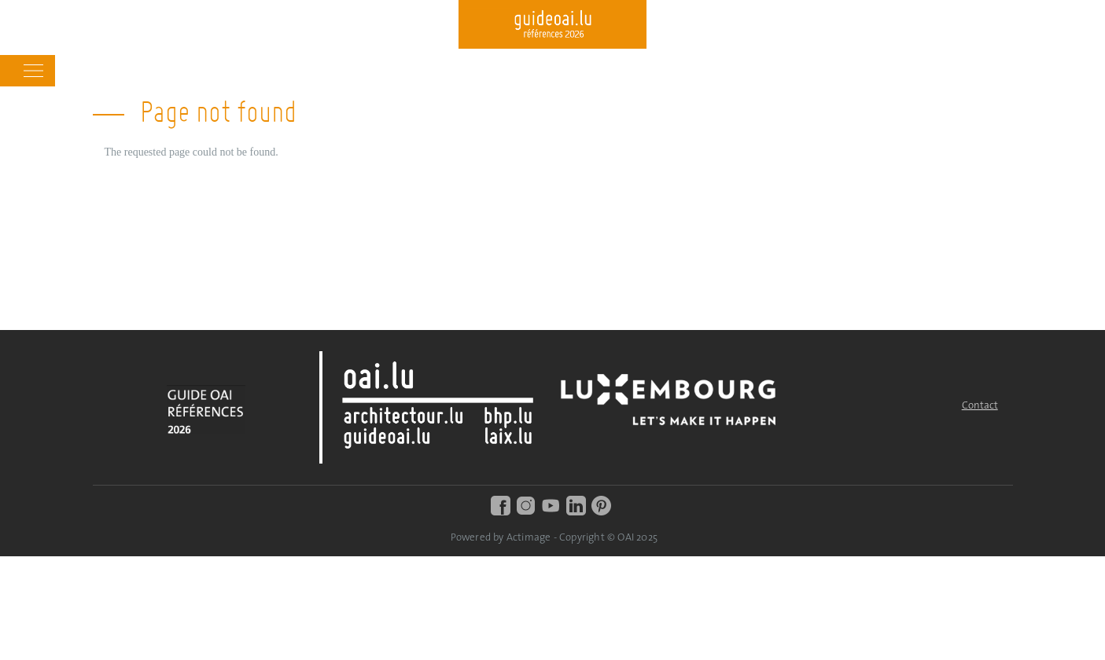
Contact (980, 406)
